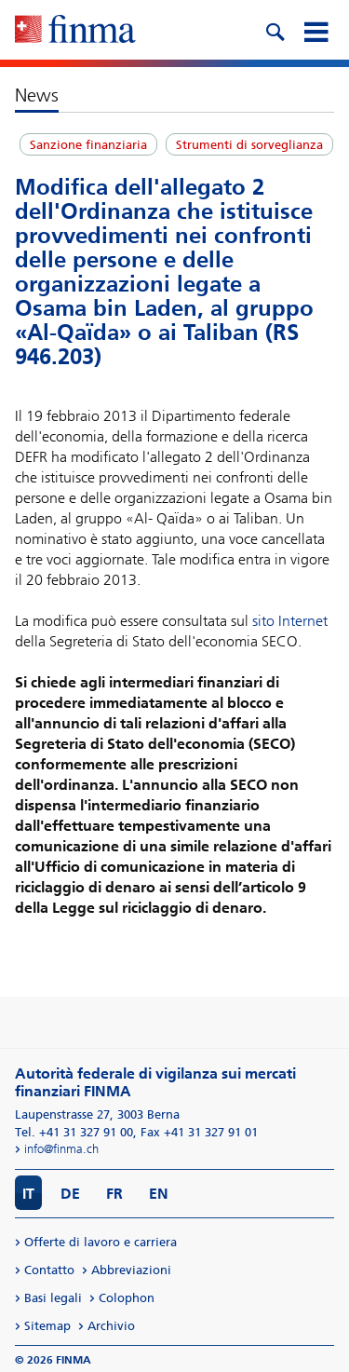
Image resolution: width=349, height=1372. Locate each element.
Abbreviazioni (131, 1270)
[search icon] (274, 29)
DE (70, 1193)
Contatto (49, 1270)
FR (114, 1193)
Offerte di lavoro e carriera (100, 1242)
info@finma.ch (61, 1149)
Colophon (126, 1298)
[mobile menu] (315, 29)
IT (28, 1193)
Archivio (111, 1326)
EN (158, 1193)
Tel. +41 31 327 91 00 (74, 1132)
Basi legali (53, 1298)
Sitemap (47, 1326)
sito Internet (290, 621)
